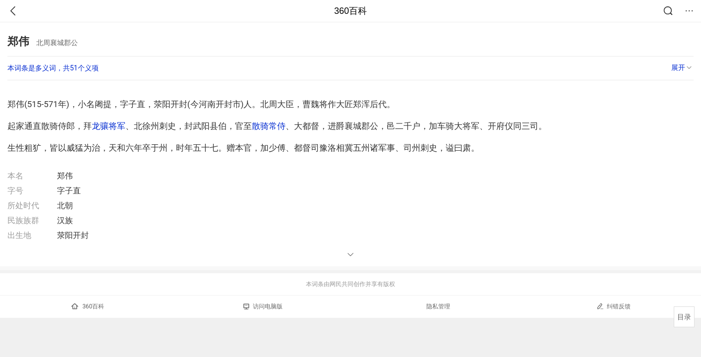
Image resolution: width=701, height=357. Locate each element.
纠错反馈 (613, 306)
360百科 (350, 11)
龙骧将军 (108, 126)
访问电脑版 (263, 306)
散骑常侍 (269, 126)
